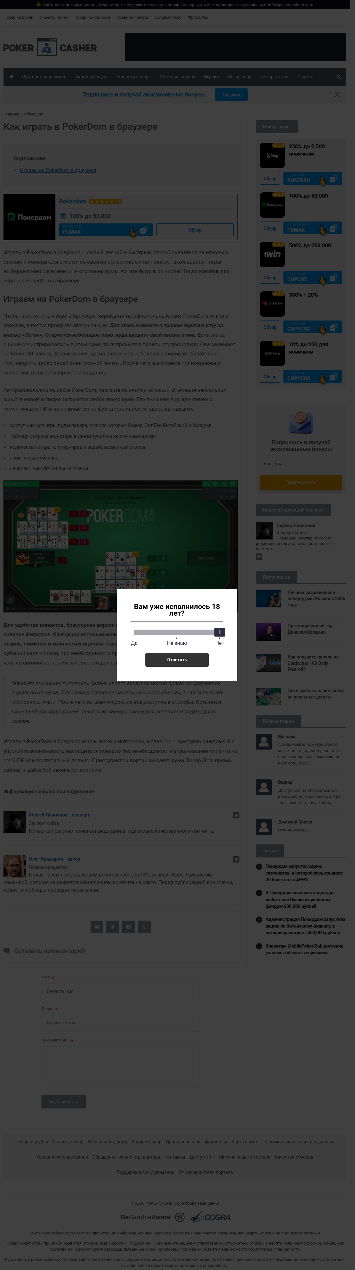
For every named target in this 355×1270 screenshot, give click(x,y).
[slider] (219, 632)
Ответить (177, 659)
